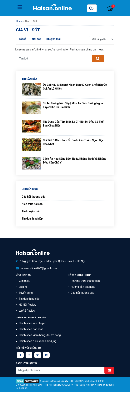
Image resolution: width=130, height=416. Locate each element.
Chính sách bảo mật (31, 329)
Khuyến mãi (53, 38)
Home (19, 21)
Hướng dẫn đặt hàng (83, 286)
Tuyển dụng (26, 292)
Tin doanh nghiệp (32, 218)
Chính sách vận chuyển (32, 323)
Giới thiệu (24, 280)
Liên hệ (23, 286)
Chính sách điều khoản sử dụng (37, 341)
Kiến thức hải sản (32, 203)
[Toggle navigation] (20, 7)
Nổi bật (36, 38)
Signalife (33, 252)
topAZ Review (27, 310)
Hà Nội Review (27, 304)
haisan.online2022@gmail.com (38, 268)
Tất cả (22, 38)
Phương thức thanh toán (85, 280)
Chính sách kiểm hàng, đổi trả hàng (40, 335)
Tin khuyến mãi (31, 211)
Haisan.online (52, 8)
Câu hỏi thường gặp (33, 196)
